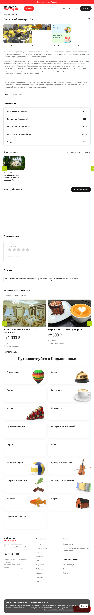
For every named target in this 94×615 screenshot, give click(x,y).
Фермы (54, 498)
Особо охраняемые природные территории (76, 549)
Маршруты (40, 565)
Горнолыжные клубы (17, 516)
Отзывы (80, 46)
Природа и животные (17, 480)
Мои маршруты (69, 565)
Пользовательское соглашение (15, 559)
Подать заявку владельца (47, 280)
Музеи (10, 408)
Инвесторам (68, 544)
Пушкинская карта (16, 426)
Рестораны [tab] (8, 295)
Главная (6, 14)
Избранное (67, 569)
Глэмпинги (56, 408)
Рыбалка (11, 498)
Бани (53, 444)
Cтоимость (35, 46)
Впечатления (13, 372)
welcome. (10, 539)
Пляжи (10, 390)
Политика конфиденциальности (11, 563)
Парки (10, 444)
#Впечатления (17, 94)
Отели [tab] (16, 295)
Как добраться (58, 46)
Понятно (83, 606)
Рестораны (56, 390)
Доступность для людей (63, 426)
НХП (37, 581)
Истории (39, 573)
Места (14, 14)
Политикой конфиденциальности (59, 610)
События (39, 569)
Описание (14, 46)
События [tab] (23, 295)
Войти (65, 573)
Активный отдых (15, 462)
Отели (54, 372)
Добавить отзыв (14, 257)
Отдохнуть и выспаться (62, 480)
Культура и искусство (62, 462)
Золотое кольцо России (47, 2)
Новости (39, 577)
